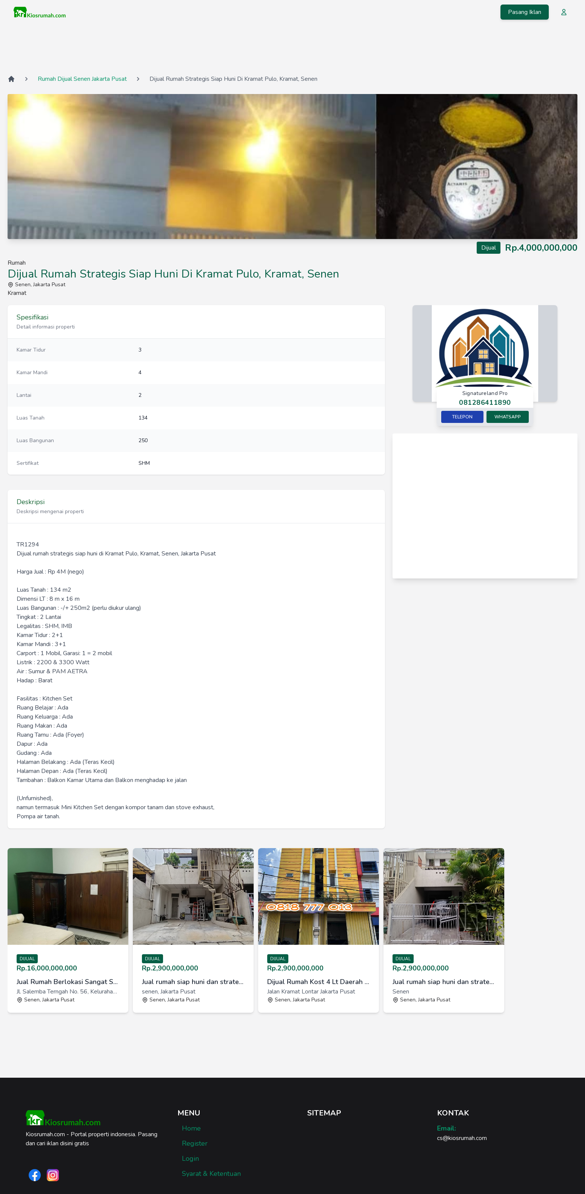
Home (191, 1128)
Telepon (462, 417)
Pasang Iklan (524, 12)
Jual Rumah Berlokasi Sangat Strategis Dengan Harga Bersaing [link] (68, 981)
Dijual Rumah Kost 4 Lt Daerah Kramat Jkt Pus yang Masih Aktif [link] (318, 981)
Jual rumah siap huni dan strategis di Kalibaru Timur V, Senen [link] (193, 981)
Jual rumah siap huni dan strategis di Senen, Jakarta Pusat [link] (444, 981)
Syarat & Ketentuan (211, 1173)
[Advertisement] (292, 49)
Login (190, 1158)
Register (195, 1143)
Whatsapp (507, 417)
